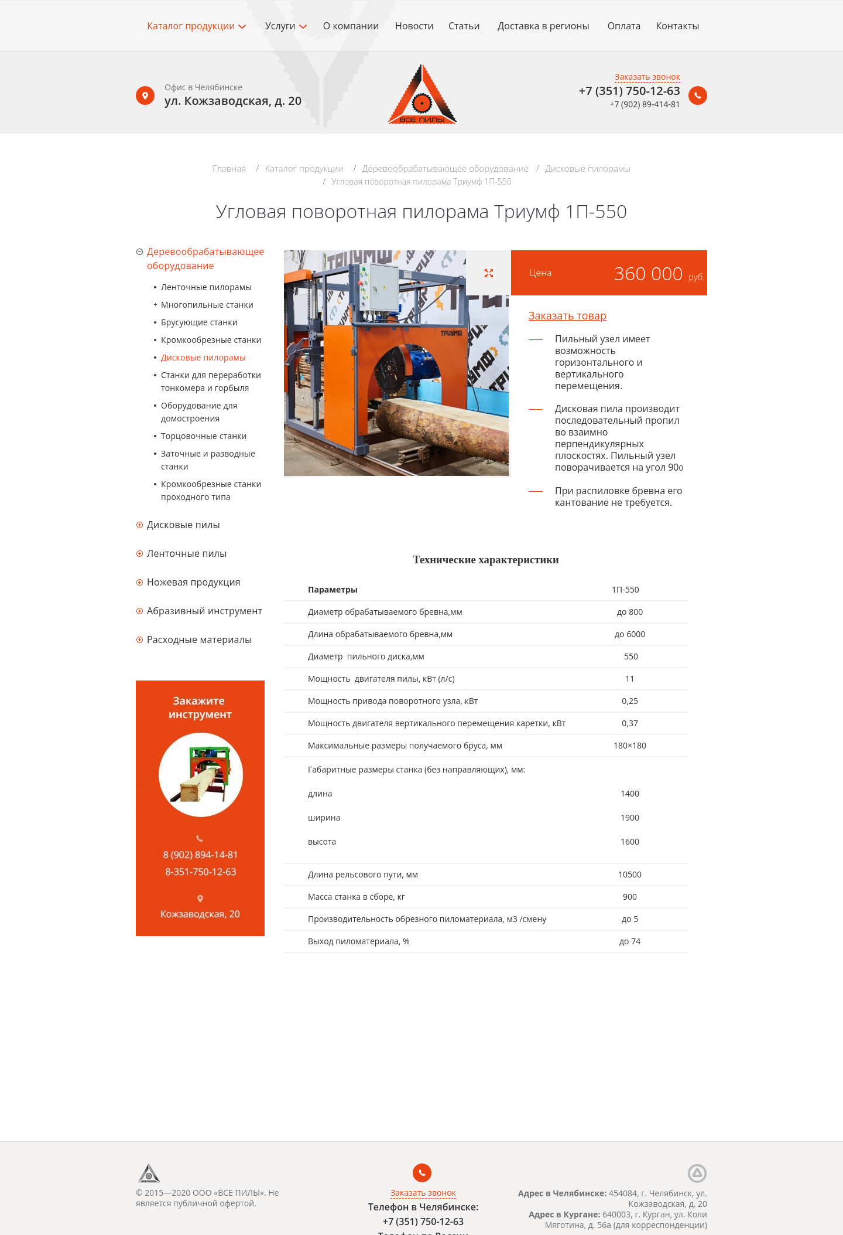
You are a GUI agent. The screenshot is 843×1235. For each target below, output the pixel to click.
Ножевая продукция (194, 582)
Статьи (464, 25)
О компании (351, 25)
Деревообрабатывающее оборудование (445, 168)
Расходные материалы (199, 639)
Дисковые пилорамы (587, 168)
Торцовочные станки (204, 435)
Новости (414, 25)
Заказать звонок (647, 76)
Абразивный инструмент (204, 610)
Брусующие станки (199, 322)
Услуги (286, 25)
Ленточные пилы (187, 553)
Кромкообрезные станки (211, 339)
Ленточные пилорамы (206, 286)
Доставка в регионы (543, 25)
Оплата (624, 25)
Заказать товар (567, 315)
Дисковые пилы (183, 524)
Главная (229, 168)
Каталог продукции (196, 25)
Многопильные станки (207, 304)
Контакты (677, 25)
